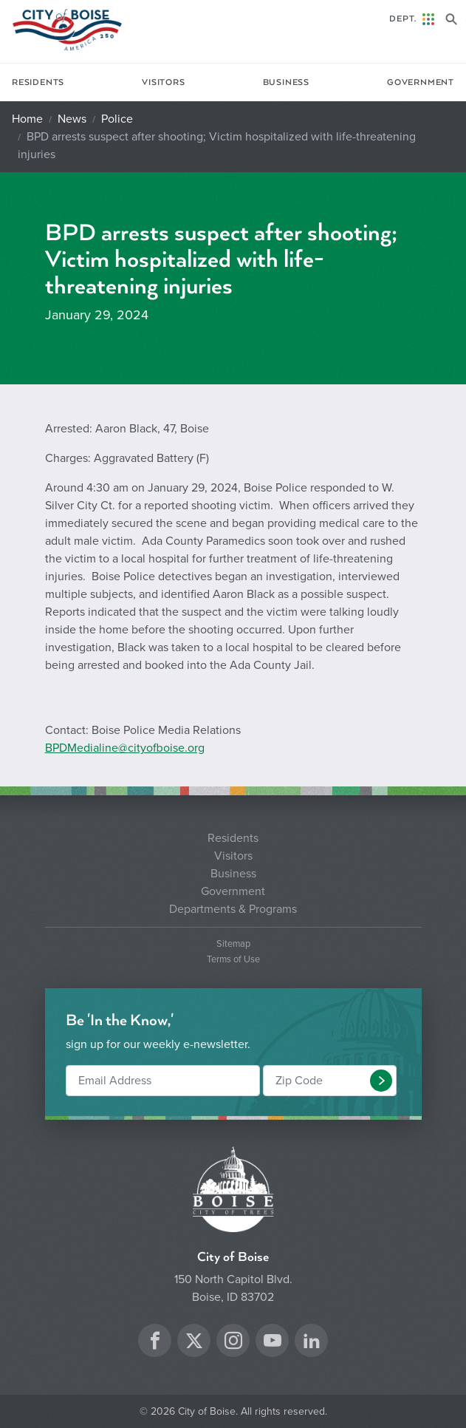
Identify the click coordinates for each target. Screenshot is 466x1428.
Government (420, 82)
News (72, 119)
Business (286, 82)
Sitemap (233, 944)
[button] (381, 1081)
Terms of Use (233, 960)
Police (117, 119)
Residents (38, 82)
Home (27, 119)
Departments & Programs (233, 909)
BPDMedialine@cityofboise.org (125, 748)
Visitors (163, 82)
